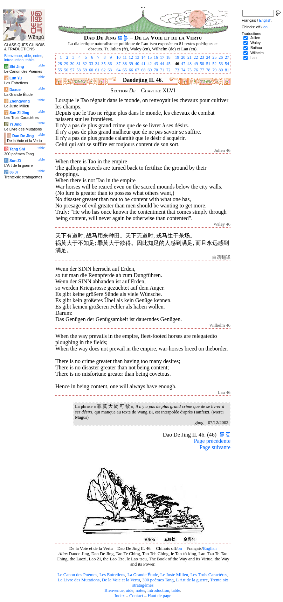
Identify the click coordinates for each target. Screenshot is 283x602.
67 (137, 70)
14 (143, 57)
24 (208, 57)
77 (202, 70)
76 (196, 70)
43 (156, 63)
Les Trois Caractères (209, 574)
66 (131, 70)
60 (91, 70)
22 (196, 57)
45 (168, 63)
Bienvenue (114, 590)
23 (202, 57)
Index (120, 595)
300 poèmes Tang (158, 580)
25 (214, 57)
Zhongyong (19, 101)
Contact (136, 595)
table (176, 590)
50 (202, 63)
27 (227, 57)
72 (168, 70)
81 (227, 70)
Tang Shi (17, 149)
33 (91, 63)
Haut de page (160, 595)
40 (137, 63)
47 (183, 63)
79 (214, 70)
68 (143, 70)
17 (162, 57)
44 (162, 63)
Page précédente (212, 441)
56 (66, 70)
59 (85, 70)
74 (183, 70)
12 (131, 57)
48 (189, 63)
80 (221, 70)
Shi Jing (16, 66)
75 (189, 70)
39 (131, 63)
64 (118, 70)
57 (72, 70)
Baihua (256, 47)
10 (118, 57)
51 (208, 63)
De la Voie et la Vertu (121, 580)
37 (118, 63)
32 (85, 63)
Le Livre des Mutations (78, 580)
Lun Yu (15, 78)
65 (125, 70)
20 (183, 57)
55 (60, 70)
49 (196, 63)
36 (110, 63)
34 (97, 63)
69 (149, 70)
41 (143, 63)
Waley (255, 43)
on (180, 548)
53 (221, 63)
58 (78, 70)
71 (162, 70)
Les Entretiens (112, 574)
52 (214, 63)
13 (137, 57)
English (209, 548)
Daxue (15, 89)
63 (110, 70)
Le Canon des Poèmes (77, 574)
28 (60, 63)
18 (168, 57)
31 (78, 63)
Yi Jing (15, 124)
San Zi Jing (19, 113)
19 (177, 57)
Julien (255, 38)
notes (140, 590)
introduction (158, 590)
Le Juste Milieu (174, 574)
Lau (253, 58)
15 (149, 57)
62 (104, 70)
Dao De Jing (23, 136)
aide (129, 590)
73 (177, 70)
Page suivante (215, 447)
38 (125, 63)
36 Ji (13, 172)
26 (221, 57)
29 (66, 63)
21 (189, 57)
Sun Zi (15, 160)
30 (72, 63)
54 (227, 63)
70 (156, 70)
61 (97, 70)
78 (208, 70)
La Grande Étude (142, 574)
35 (104, 63)
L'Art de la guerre (192, 580)
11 (125, 57)
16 (156, 57)
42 (149, 63)
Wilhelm (257, 53)
